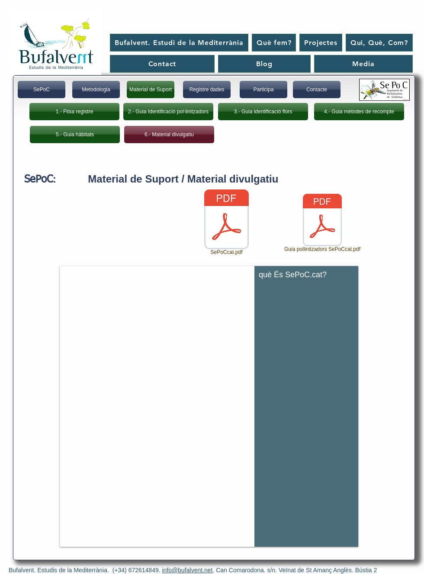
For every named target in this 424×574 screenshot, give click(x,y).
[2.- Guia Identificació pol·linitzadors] (168, 111)
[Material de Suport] (150, 89)
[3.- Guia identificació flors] (263, 111)
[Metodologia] (96, 89)
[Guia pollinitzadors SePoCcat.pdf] (322, 224)
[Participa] (263, 89)
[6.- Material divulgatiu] (169, 134)
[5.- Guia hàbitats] (75, 134)
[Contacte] (316, 89)
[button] (209, 406)
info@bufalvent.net (187, 570)
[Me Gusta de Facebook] (380, 14)
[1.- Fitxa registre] (74, 111)
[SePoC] (41, 89)
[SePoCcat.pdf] (226, 223)
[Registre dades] (207, 89)
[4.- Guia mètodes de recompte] (359, 111)
